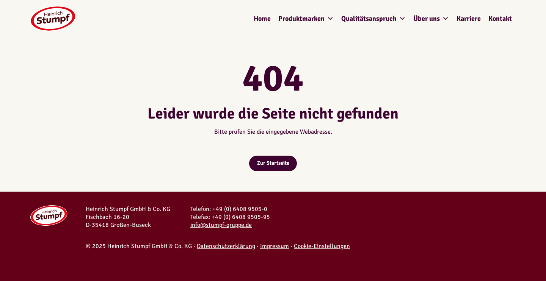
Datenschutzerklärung (226, 246)
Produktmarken (306, 18)
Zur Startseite (273, 163)
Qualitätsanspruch (373, 18)
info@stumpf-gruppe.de (221, 225)
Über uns (431, 18)
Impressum (274, 246)
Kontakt (500, 18)
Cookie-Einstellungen (322, 246)
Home (262, 18)
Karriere (469, 18)
